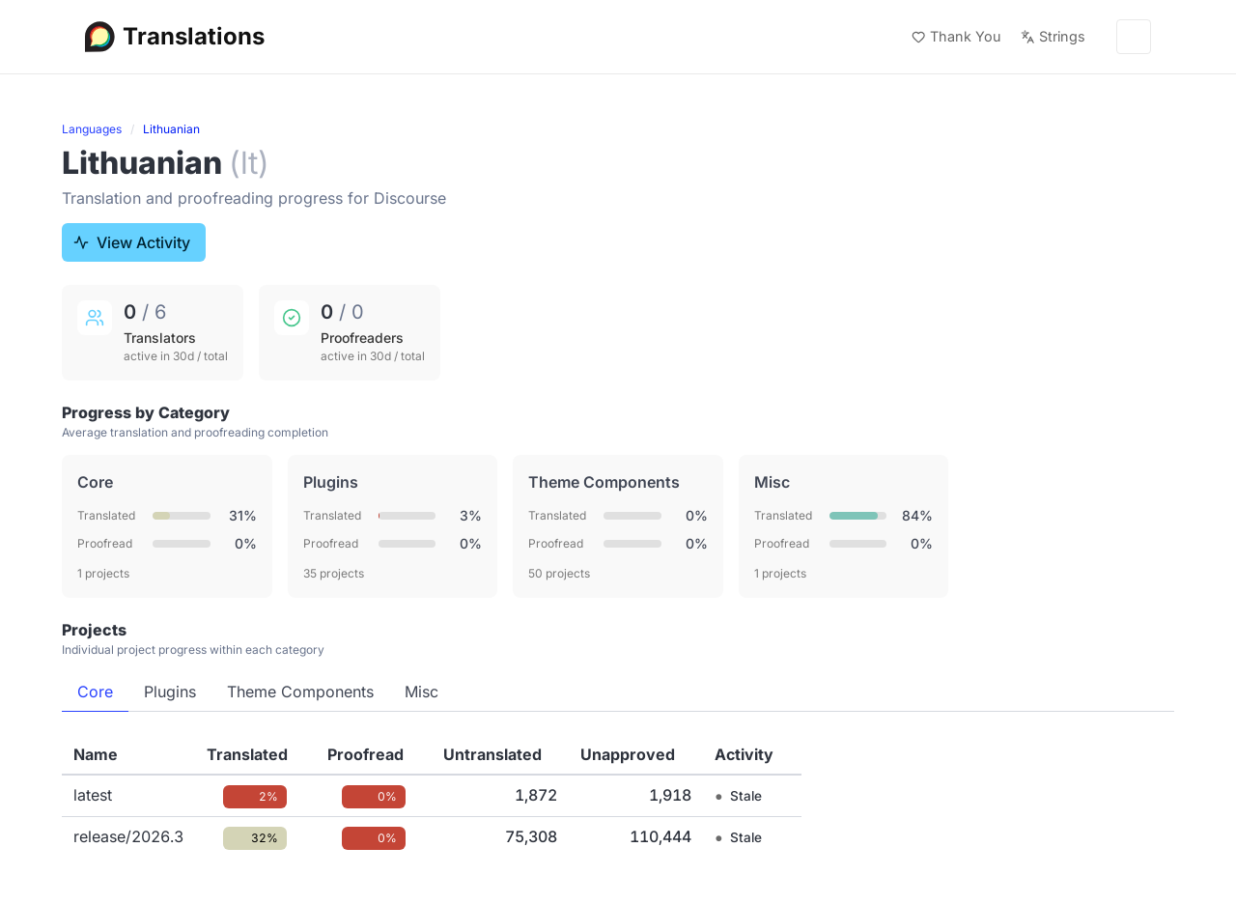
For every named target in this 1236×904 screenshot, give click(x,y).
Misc (421, 691)
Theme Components (300, 691)
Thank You (956, 36)
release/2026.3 (128, 836)
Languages (92, 129)
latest (92, 795)
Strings (1053, 36)
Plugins (170, 691)
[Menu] (1133, 36)
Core (95, 691)
